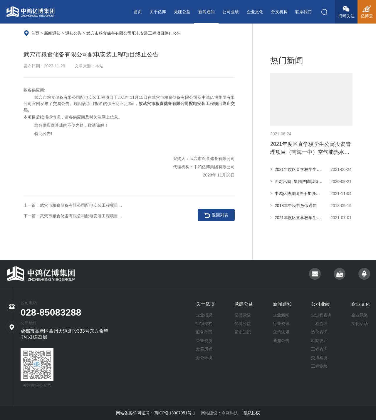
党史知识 (242, 332)
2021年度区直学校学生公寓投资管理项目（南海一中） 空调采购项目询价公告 (311, 169)
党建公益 (182, 11)
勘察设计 (319, 340)
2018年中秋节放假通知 (311, 206)
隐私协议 (252, 413)
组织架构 (204, 323)
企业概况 (204, 315)
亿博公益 (242, 323)
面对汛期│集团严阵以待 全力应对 (311, 181)
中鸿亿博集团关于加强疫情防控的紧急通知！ (311, 194)
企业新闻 (281, 315)
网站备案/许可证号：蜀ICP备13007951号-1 (155, 413)
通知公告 (73, 33)
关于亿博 (158, 11)
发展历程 (204, 349)
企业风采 (359, 315)
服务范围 (204, 332)
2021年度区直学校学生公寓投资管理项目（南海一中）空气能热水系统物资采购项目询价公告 (311, 117)
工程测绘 (319, 366)
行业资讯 (281, 323)
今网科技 (229, 413)
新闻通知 (206, 11)
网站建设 (209, 413)
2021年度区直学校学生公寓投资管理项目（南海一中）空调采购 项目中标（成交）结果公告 (311, 218)
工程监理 (319, 323)
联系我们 (303, 11)
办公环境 (204, 357)
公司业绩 (230, 11)
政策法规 (281, 332)
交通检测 (319, 357)
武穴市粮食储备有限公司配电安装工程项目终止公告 (133, 33)
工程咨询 (319, 349)
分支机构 (279, 11)
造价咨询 (319, 332)
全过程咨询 (321, 315)
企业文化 (255, 11)
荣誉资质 (204, 340)
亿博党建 (242, 315)
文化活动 (359, 323)
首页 (138, 11)
